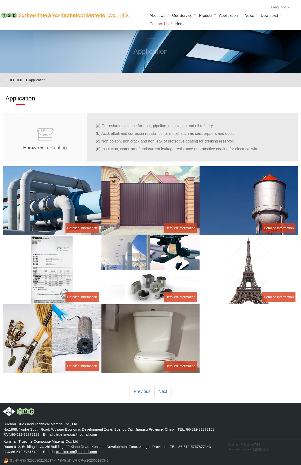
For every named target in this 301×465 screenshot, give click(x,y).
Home (180, 24)
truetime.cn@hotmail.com (76, 434)
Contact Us (159, 24)
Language (280, 7)
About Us (157, 15)
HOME (16, 80)
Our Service (182, 15)
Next (163, 391)
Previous (142, 391)
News (249, 15)
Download (269, 15)
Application (228, 15)
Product (205, 15)
